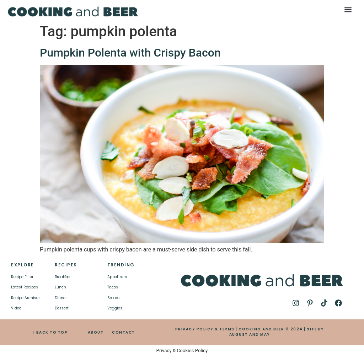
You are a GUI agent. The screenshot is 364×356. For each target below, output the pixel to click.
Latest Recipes (24, 287)
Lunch (60, 287)
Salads (114, 298)
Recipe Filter (22, 277)
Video (16, 308)
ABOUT (96, 332)
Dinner (61, 298)
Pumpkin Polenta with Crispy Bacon (130, 52)
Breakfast (63, 277)
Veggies (114, 308)
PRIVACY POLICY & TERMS (205, 329)
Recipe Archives (26, 298)
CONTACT (123, 332)
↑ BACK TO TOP (50, 332)
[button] (348, 9)
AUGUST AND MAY (249, 334)
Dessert (62, 308)
